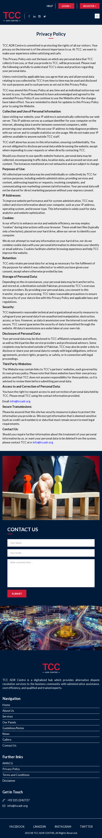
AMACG (7, 763)
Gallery (6, 739)
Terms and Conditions (16, 775)
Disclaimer (8, 780)
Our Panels (9, 722)
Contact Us (9, 745)
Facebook (17, 826)
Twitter (86, 826)
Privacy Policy (11, 769)
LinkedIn (39, 826)
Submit (17, 593)
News (6, 734)
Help (50, 5)
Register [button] (89, 6)
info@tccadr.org (20, 401)
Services (7, 716)
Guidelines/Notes (13, 728)
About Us (8, 710)
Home (6, 705)
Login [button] (66, 6)
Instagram (63, 826)
